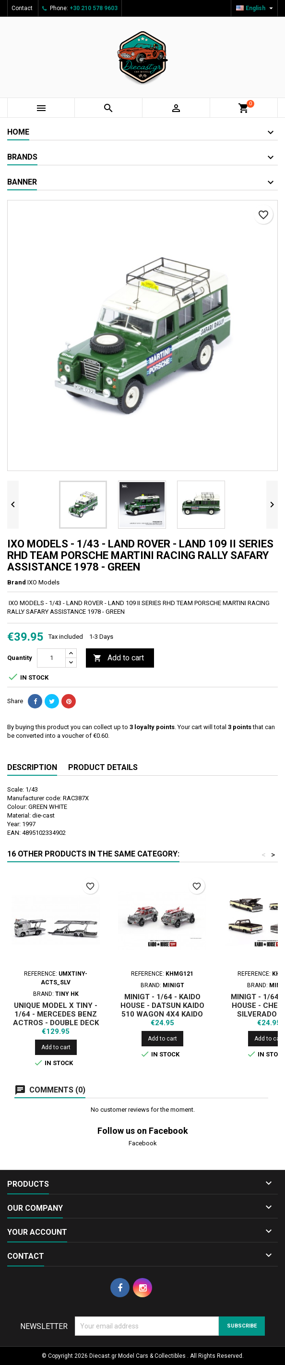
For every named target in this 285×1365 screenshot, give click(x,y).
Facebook (143, 1143)
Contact (22, 8)
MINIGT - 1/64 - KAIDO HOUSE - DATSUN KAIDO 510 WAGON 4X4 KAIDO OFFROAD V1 (162, 1010)
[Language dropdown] (255, 8)
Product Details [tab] (103, 767)
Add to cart (118, 658)
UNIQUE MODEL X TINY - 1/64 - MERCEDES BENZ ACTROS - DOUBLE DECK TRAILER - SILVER (56, 1018)
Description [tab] (32, 767)
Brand (16, 582)
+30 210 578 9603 (94, 8)
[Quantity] (51, 658)
